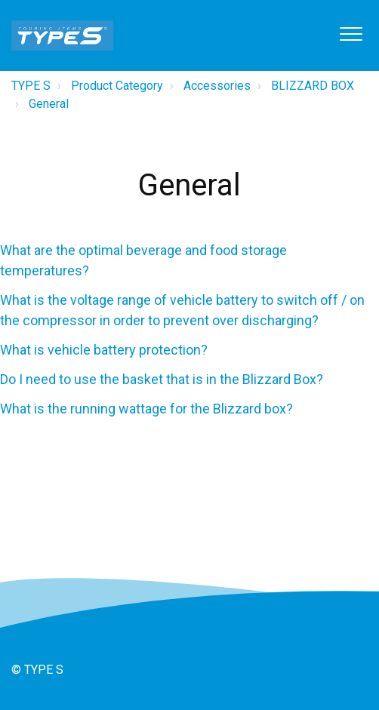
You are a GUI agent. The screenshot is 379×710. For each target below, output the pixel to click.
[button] (351, 34)
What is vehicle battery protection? (104, 350)
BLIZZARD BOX (312, 85)
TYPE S (31, 85)
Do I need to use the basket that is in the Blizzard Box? (161, 379)
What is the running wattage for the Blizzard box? (146, 408)
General (49, 104)
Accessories (217, 85)
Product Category (117, 85)
